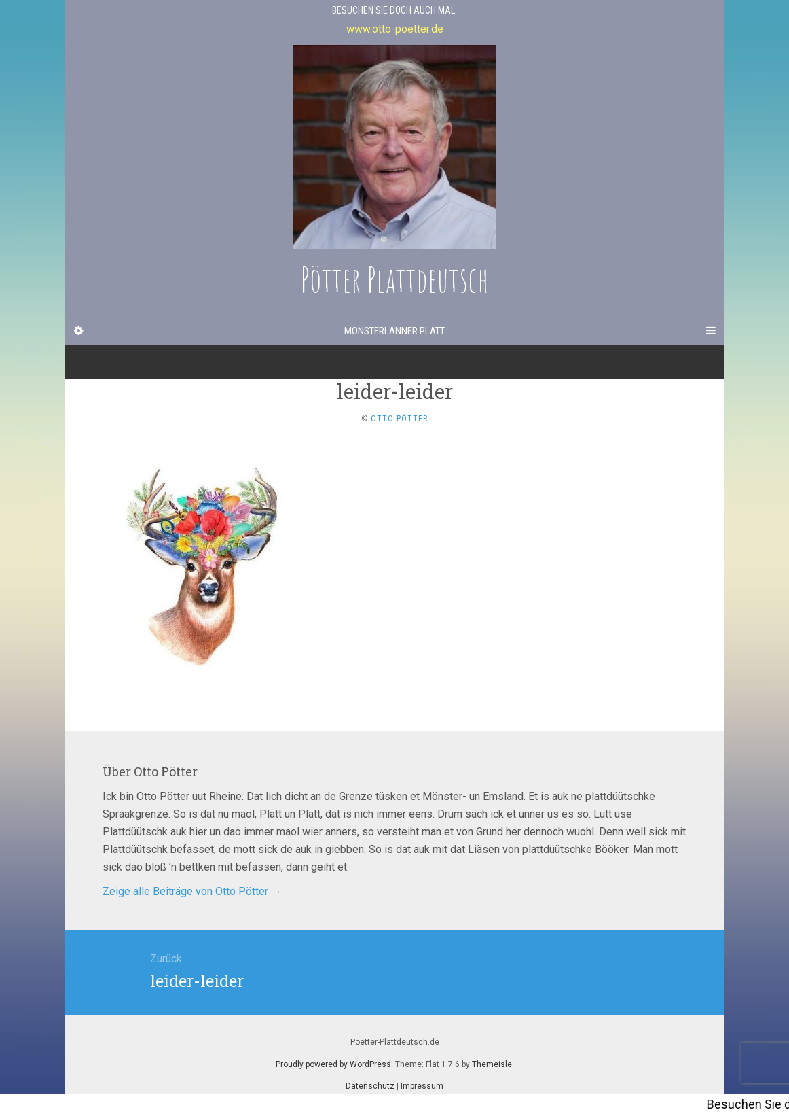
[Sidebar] (78, 331)
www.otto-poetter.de (394, 28)
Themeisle (492, 1064)
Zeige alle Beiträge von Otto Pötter (192, 891)
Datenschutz (370, 1086)
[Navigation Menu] (710, 331)
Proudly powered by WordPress (333, 1064)
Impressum (422, 1086)
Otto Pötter (399, 418)
